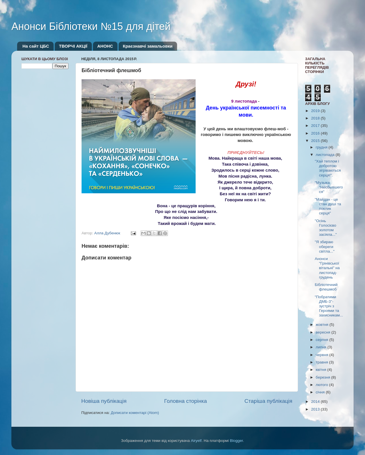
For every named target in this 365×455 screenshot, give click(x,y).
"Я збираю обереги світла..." (324, 246)
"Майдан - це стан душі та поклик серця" (328, 206)
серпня (322, 340)
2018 (316, 118)
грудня (322, 147)
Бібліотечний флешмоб (326, 287)
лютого (322, 385)
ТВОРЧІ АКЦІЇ (73, 46)
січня (321, 392)
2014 (316, 401)
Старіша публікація (268, 401)
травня (322, 362)
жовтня (322, 324)
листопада (326, 155)
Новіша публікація (104, 401)
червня (322, 355)
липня (321, 347)
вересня (323, 332)
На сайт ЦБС (36, 46)
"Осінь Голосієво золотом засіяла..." (326, 228)
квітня (321, 369)
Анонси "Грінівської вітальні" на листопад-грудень (327, 268)
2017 (316, 125)
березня (323, 377)
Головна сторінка (185, 401)
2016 (316, 133)
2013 (316, 409)
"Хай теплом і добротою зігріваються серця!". (328, 168)
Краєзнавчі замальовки (148, 46)
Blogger (236, 440)
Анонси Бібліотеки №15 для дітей (91, 26)
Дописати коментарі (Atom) (135, 413)
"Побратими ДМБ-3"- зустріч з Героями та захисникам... (329, 306)
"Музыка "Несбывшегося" (329, 187)
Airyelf (196, 440)
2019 (316, 111)
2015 (316, 141)
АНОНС (105, 46)
